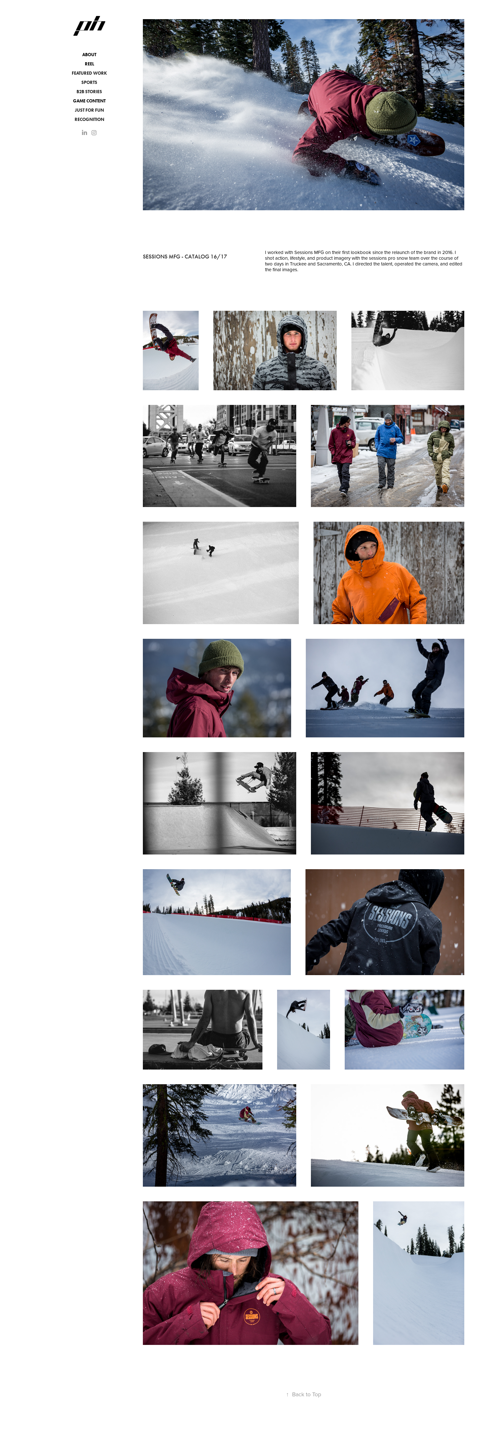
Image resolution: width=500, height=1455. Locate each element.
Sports (89, 82)
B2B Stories (89, 91)
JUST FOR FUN (89, 110)
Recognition (89, 119)
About (89, 54)
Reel (89, 64)
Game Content (89, 101)
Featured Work (89, 73)
